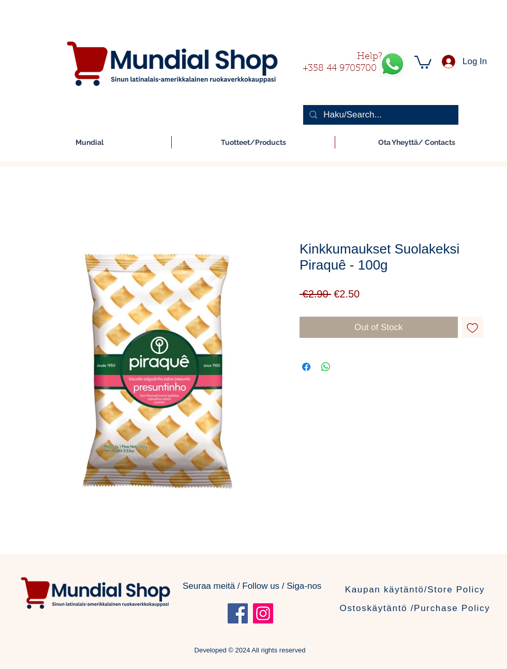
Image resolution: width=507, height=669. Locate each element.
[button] (422, 61)
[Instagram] (263, 613)
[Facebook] (238, 613)
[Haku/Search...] (380, 115)
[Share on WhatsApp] (326, 367)
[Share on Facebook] (306, 367)
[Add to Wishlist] (473, 327)
